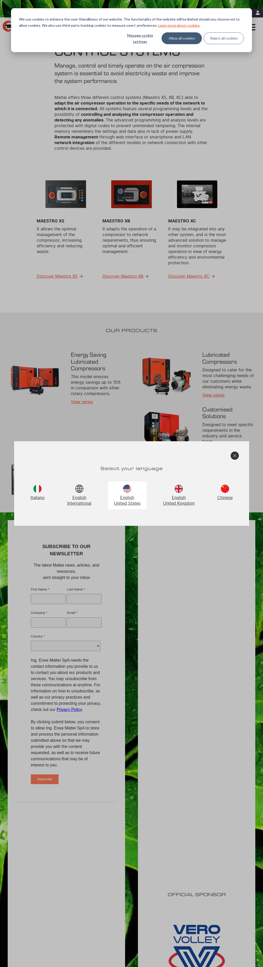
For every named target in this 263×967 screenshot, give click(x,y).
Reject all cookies (224, 38)
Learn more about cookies (179, 25)
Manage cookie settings (140, 38)
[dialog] (131, 30)
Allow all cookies (182, 38)
